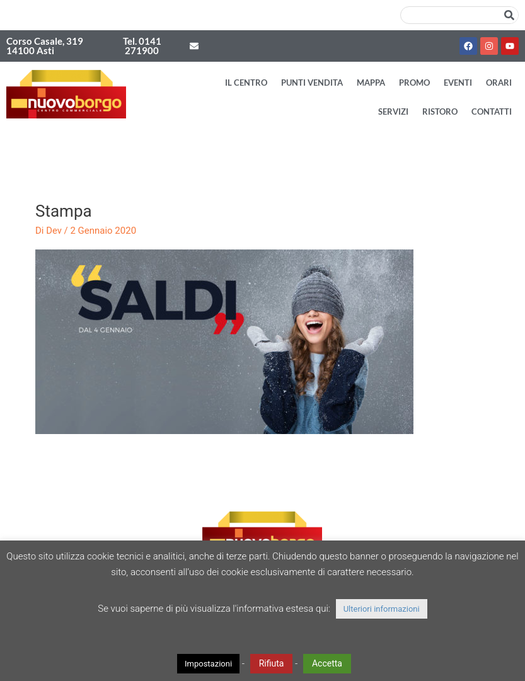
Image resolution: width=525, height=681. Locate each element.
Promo (414, 82)
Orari (499, 82)
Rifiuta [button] (271, 663)
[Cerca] (509, 15)
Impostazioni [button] (208, 663)
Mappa (371, 82)
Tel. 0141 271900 (142, 45)
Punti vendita (312, 82)
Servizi (393, 111)
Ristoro (440, 111)
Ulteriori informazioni (381, 609)
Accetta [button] (327, 663)
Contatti (491, 111)
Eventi (458, 82)
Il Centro (246, 82)
